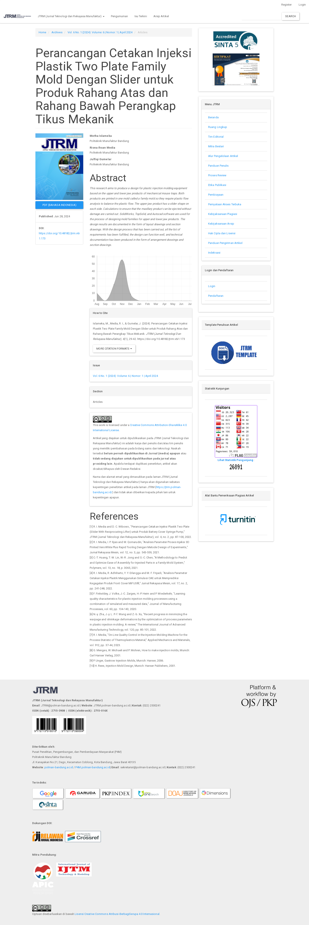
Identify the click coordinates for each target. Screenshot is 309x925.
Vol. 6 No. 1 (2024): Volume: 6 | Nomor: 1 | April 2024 (100, 32)
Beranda (213, 117)
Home (42, 32)
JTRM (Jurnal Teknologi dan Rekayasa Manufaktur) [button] (71, 16)
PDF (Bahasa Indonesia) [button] (59, 205)
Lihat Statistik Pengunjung (236, 460)
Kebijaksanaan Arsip (221, 223)
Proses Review (217, 175)
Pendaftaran (215, 295)
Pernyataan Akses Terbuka (224, 204)
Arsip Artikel (161, 16)
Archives (57, 32)
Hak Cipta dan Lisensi (221, 233)
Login (302, 4)
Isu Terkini (141, 16)
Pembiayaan (215, 194)
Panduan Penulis (218, 165)
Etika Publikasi (217, 185)
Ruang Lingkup (217, 127)
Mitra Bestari (216, 146)
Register (286, 4)
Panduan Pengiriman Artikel (225, 243)
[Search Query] (261, 16)
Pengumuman (119, 16)
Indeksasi (214, 252)
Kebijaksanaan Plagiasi (222, 214)
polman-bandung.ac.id (58, 767)
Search (290, 16)
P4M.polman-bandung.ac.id (92, 767)
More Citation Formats (114, 348)
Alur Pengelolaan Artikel (223, 156)
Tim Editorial (216, 136)
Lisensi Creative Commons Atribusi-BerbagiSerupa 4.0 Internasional (117, 914)
